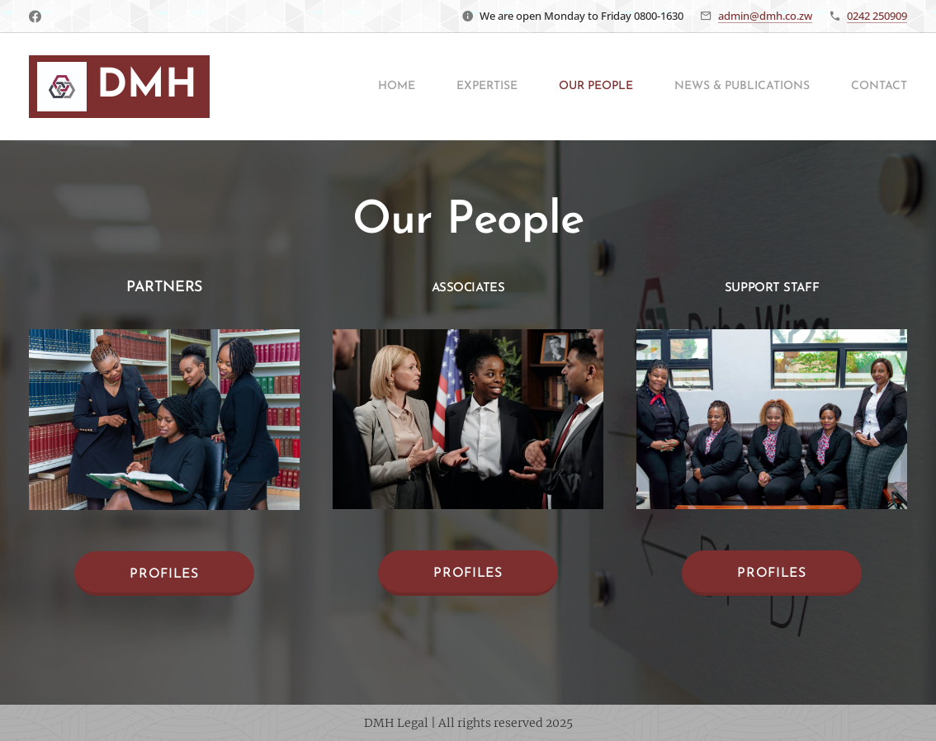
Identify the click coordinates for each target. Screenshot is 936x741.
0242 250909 (877, 15)
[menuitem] (349, 86)
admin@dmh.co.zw (765, 15)
